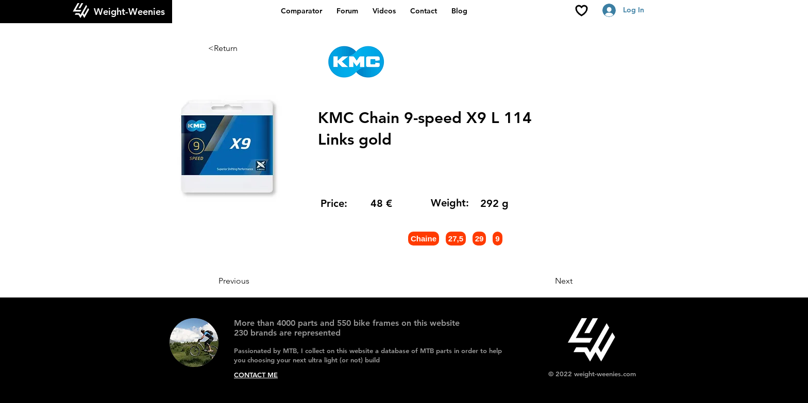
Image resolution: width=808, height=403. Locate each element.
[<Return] (242, 48)
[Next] (547, 281)
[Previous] (252, 281)
